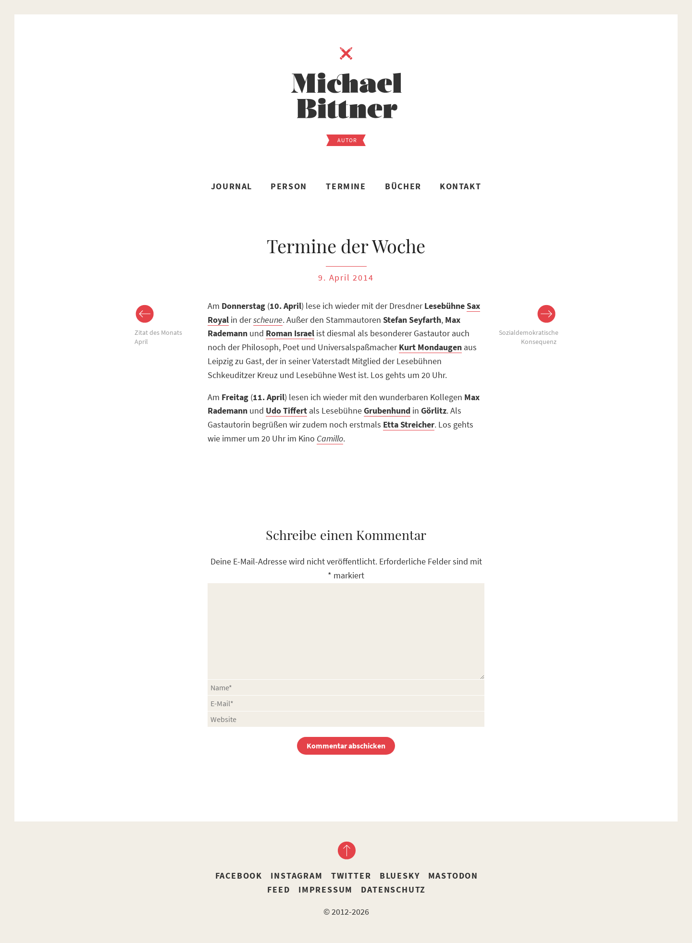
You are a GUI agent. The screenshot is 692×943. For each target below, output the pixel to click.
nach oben (346, 850)
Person (289, 186)
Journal (231, 186)
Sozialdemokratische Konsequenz (527, 337)
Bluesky (400, 875)
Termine (346, 186)
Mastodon (453, 875)
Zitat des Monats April (158, 337)
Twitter (351, 875)
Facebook (238, 875)
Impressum (325, 889)
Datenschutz (393, 889)
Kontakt (460, 186)
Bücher (403, 186)
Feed (278, 889)
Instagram (296, 875)
